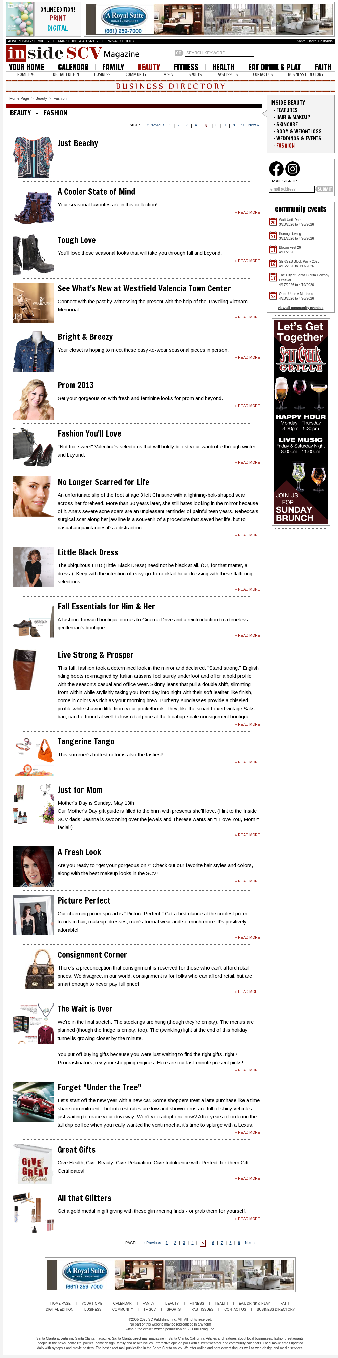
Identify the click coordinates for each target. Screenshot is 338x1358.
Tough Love (77, 240)
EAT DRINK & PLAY (274, 67)
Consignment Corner (92, 954)
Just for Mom (80, 790)
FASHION (285, 145)
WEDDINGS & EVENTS (298, 138)
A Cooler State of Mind (96, 191)
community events (300, 209)
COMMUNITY (136, 74)
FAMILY (113, 67)
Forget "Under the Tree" (99, 1087)
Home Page (19, 98)
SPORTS (195, 74)
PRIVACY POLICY (120, 41)
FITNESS (186, 67)
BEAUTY (149, 67)
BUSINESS (102, 74)
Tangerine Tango (86, 741)
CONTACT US (263, 74)
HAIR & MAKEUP (293, 117)
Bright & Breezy (85, 336)
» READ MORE (247, 212)
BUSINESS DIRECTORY (305, 74)
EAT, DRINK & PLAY (254, 1303)
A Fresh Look (79, 852)
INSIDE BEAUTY (287, 102)
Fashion (60, 98)
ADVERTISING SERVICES (28, 41)
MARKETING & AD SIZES (78, 41)
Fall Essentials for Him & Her (106, 606)
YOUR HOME (26, 67)
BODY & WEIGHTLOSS (299, 131)
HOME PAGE (27, 74)
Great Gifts (77, 1149)
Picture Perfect (84, 900)
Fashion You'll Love (89, 433)
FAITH (323, 67)
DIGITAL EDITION (66, 74)
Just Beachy (78, 143)
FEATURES (287, 110)
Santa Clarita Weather (331, 53)
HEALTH (223, 67)
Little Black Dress (88, 552)
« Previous (155, 125)
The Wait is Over (85, 1009)
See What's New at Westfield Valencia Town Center (144, 288)
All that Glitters (84, 1198)
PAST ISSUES (227, 74)
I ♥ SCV (167, 74)
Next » (253, 125)
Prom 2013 (76, 385)
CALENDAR (73, 67)
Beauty (41, 98)
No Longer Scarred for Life (103, 482)
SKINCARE (287, 124)
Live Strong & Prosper (96, 655)
